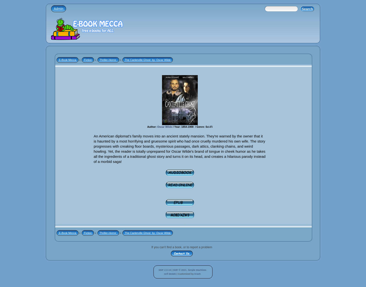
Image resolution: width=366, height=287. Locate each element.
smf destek (170, 273)
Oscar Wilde (164, 126)
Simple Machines (197, 270)
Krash (197, 273)
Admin (58, 9)
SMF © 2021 (180, 270)
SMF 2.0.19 (165, 270)
